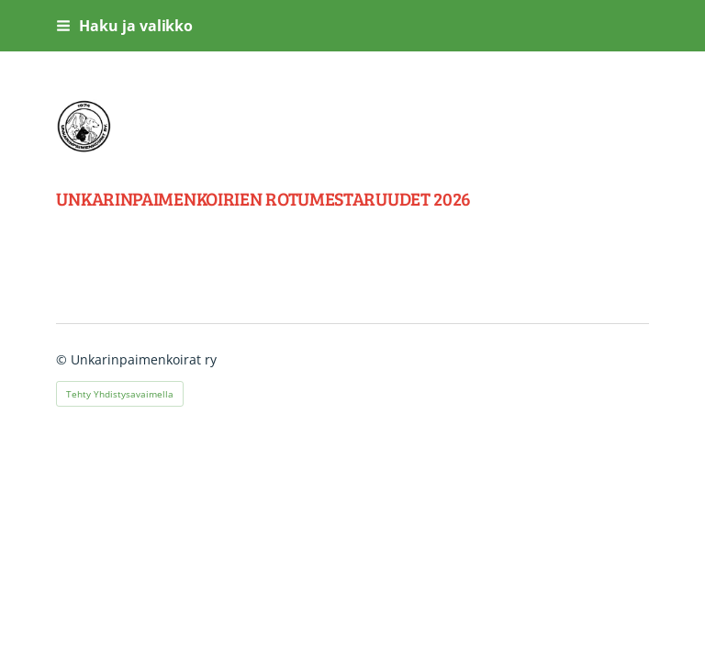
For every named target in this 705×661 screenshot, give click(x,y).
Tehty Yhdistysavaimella (119, 393)
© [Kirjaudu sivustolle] (63, 359)
